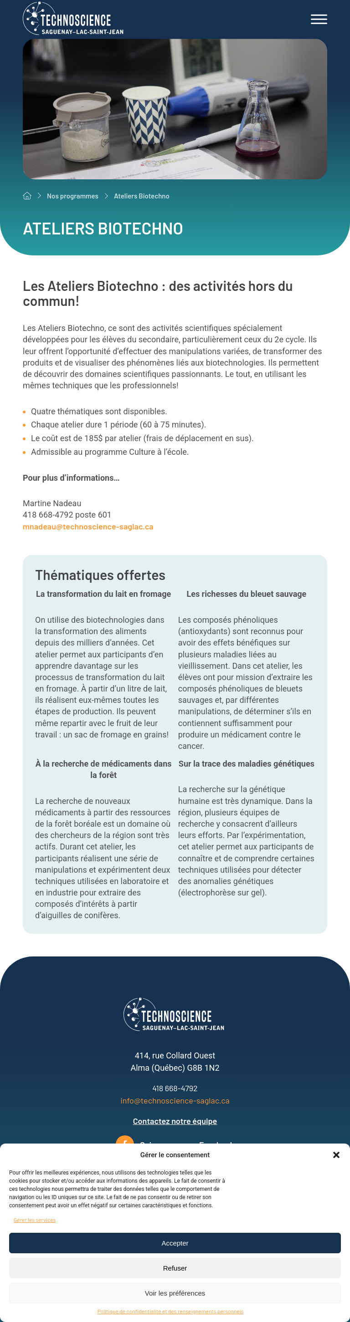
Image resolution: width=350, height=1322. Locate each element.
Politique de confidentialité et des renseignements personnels (171, 1311)
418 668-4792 (174, 1088)
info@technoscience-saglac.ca (175, 1100)
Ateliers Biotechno (142, 196)
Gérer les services (35, 1219)
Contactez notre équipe (175, 1121)
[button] (336, 1154)
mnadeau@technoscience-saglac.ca (88, 526)
